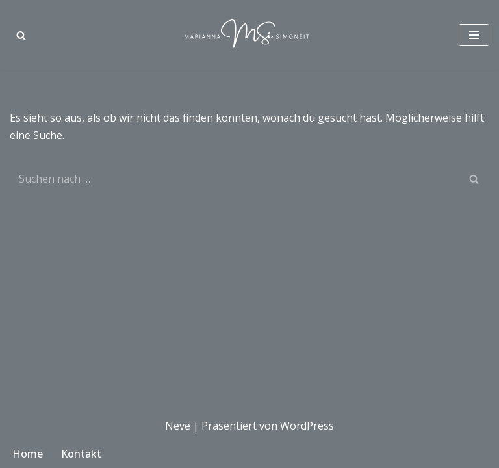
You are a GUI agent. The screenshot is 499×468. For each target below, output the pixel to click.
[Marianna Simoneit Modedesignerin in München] (249, 35)
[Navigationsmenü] (474, 35)
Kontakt (81, 454)
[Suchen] (21, 35)
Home (27, 454)
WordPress (307, 426)
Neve (177, 426)
